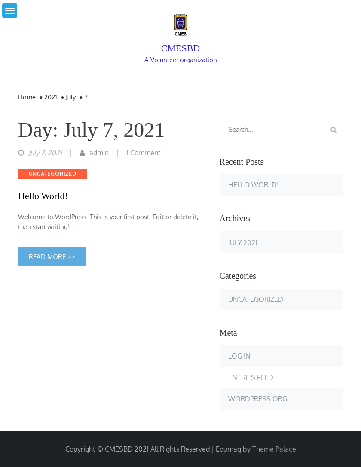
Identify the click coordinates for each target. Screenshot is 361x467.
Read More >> (52, 257)
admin (99, 152)
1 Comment (143, 152)
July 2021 (242, 242)
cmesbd (180, 48)
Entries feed (250, 377)
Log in (239, 356)
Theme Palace (274, 449)
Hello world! (43, 195)
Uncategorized (52, 174)
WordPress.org (257, 399)
